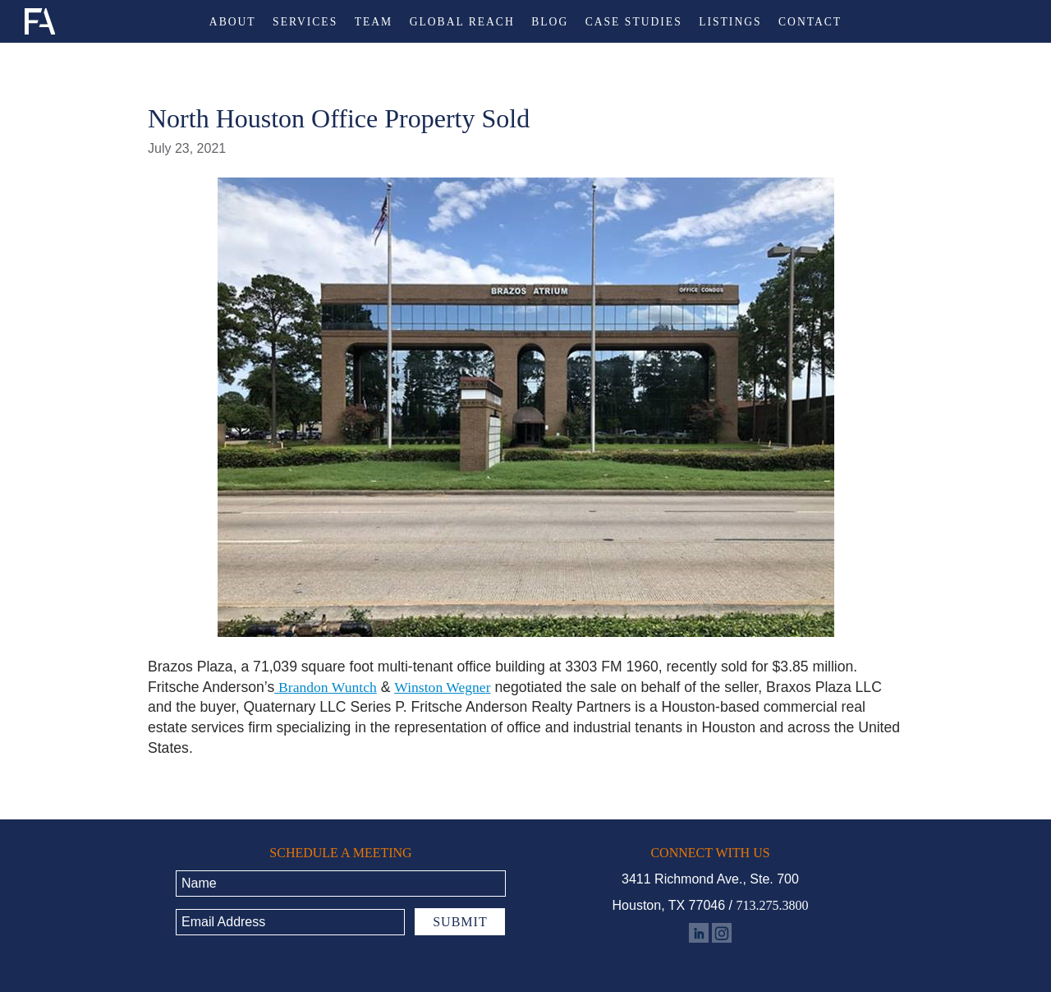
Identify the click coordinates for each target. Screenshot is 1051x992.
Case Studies (633, 22)
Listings (730, 22)
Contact (810, 22)
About (232, 22)
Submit (460, 922)
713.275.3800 (772, 905)
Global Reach (462, 22)
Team (374, 22)
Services (305, 22)
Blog (549, 22)
